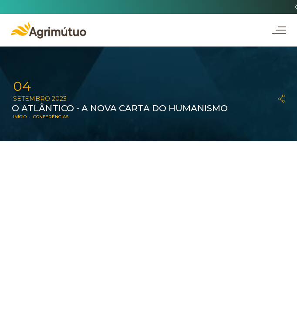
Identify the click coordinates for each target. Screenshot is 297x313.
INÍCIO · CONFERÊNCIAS (40, 117)
